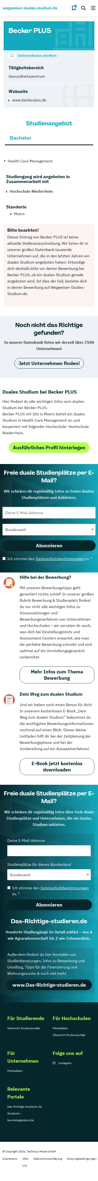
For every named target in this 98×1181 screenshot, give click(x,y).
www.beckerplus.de (29, 100)
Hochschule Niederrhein (31, 191)
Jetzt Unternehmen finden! (49, 363)
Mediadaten (60, 1028)
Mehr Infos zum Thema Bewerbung (57, 674)
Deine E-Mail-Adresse (49, 847)
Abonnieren (49, 545)
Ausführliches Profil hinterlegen (49, 447)
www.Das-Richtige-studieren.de (49, 985)
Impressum (9, 1158)
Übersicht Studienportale (23, 1028)
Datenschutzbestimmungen (60, 558)
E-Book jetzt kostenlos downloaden (57, 766)
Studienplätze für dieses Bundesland (49, 871)
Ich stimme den (47, 558)
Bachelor (21, 137)
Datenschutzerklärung (47, 1158)
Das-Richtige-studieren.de (24, 1106)
